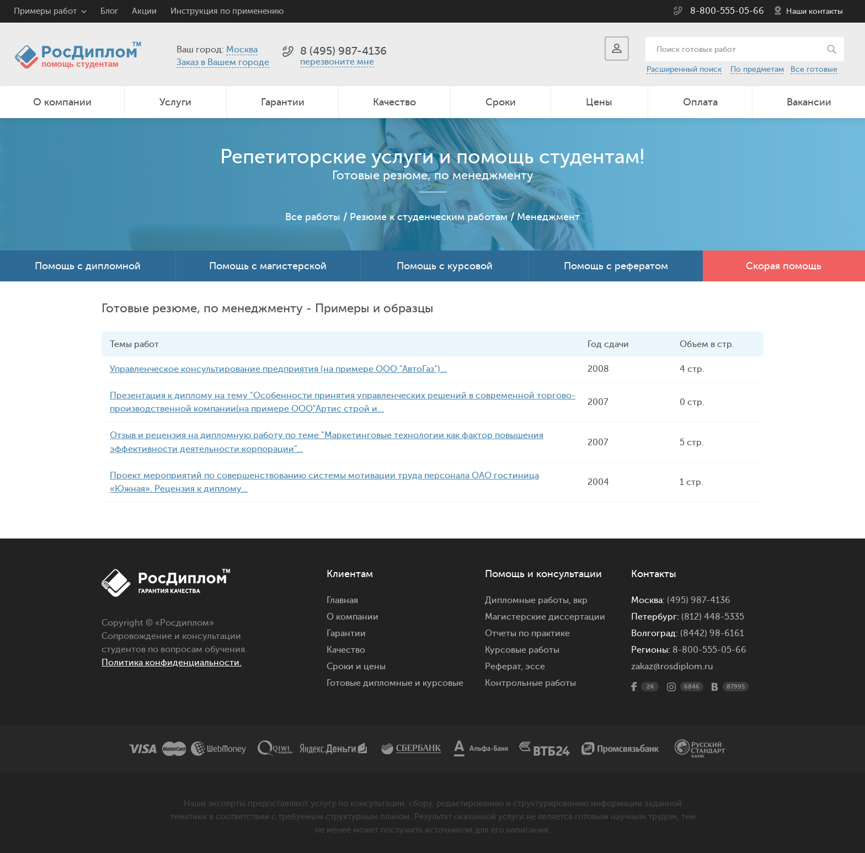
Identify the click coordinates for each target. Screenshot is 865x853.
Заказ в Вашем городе (223, 62)
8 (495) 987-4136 (343, 51)
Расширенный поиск (684, 69)
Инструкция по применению (227, 11)
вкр (580, 598)
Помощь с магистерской (268, 265)
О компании (62, 102)
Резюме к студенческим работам (429, 216)
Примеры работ (45, 11)
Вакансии (809, 102)
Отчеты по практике (527, 631)
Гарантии (283, 102)
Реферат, (504, 664)
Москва (242, 50)
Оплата (700, 102)
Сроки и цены (356, 664)
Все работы (312, 216)
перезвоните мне (337, 62)
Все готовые (814, 69)
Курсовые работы (522, 647)
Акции (144, 11)
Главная (342, 598)
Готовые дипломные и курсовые (395, 680)
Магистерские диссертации (545, 614)
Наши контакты (814, 11)
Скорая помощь (783, 265)
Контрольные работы (530, 680)
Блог (109, 11)
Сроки (500, 102)
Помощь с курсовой (445, 265)
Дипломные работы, (529, 598)
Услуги (175, 102)
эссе (535, 664)
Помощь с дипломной (88, 265)
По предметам (757, 69)
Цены (599, 102)
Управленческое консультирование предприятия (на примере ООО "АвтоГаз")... (278, 369)
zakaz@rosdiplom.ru (672, 664)
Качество (394, 102)
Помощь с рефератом (616, 265)
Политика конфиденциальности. (172, 660)
